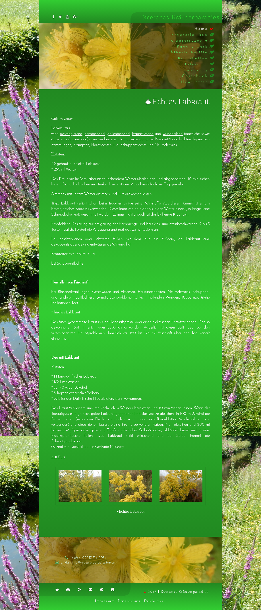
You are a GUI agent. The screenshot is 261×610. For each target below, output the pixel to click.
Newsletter (194, 81)
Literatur (196, 64)
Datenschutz (129, 600)
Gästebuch (195, 75)
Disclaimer (154, 600)
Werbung (197, 70)
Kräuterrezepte (189, 40)
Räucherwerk (192, 46)
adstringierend (71, 133)
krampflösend (143, 133)
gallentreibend (118, 133)
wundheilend (173, 133)
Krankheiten (193, 58)
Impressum (105, 600)
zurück (58, 457)
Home (201, 28)
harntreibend (95, 133)
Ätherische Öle (189, 52)
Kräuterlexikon (189, 34)
